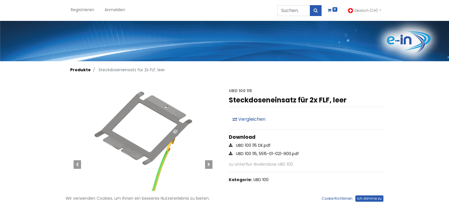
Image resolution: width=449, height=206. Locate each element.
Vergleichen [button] (249, 119)
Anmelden (115, 10)
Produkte (80, 70)
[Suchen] (316, 10)
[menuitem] (82, 10)
